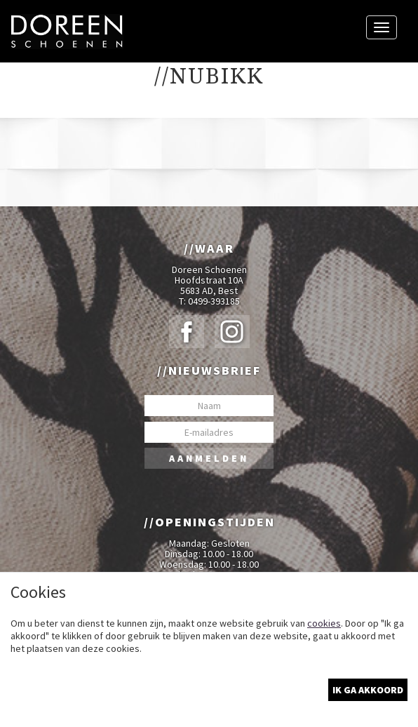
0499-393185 (214, 301)
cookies (324, 623)
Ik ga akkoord (367, 689)
